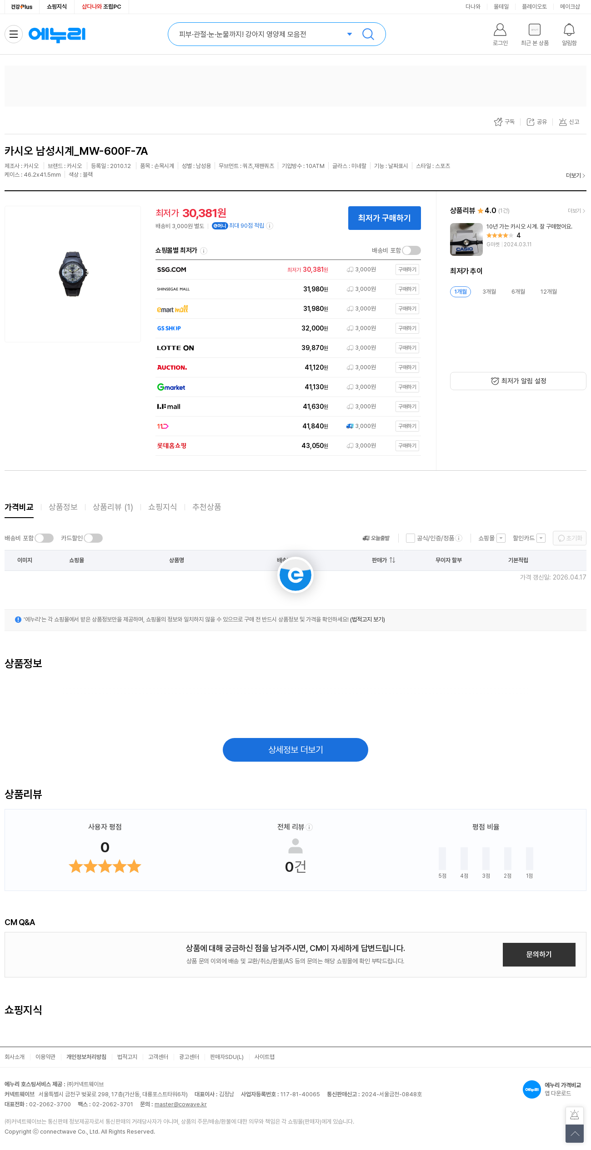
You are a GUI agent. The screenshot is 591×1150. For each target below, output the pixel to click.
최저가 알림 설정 (523, 381)
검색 (368, 34)
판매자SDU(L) (227, 1056)
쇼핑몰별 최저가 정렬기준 (203, 250)
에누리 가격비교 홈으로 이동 (56, 34)
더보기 (573, 175)
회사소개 (15, 1056)
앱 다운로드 (554, 1089)
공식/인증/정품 (435, 538)
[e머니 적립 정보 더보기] (270, 225)
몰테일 (501, 6)
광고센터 (189, 1056)
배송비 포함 (386, 250)
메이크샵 (570, 6)
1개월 (460, 291)
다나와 (473, 6)
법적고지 (127, 1056)
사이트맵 (265, 1056)
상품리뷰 (113, 507)
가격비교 (19, 507)
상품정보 (63, 507)
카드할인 (72, 538)
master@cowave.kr (181, 1104)
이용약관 (45, 1056)
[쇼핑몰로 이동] (286, 269)
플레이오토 (534, 6)
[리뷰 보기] (518, 239)
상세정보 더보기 (295, 749)
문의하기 (539, 954)
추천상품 (206, 507)
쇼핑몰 (486, 538)
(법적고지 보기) (367, 619)
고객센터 (158, 1056)
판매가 (379, 560)
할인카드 (524, 538)
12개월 (549, 291)
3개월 (489, 291)
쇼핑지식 (57, 6)
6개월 (518, 291)
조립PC (101, 6)
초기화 (574, 538)
